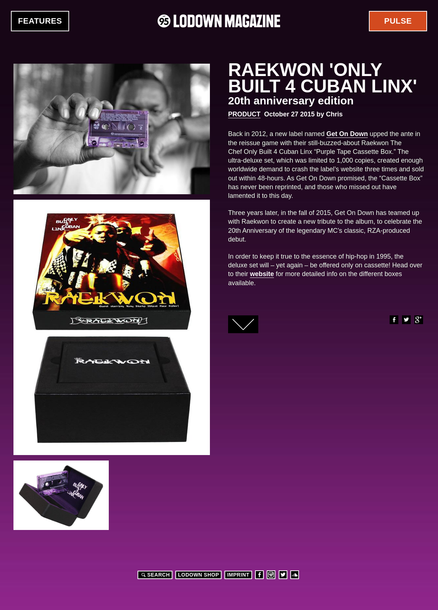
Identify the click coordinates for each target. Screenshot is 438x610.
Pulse (398, 20)
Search (154, 574)
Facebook (394, 319)
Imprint (238, 575)
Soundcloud (294, 574)
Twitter (406, 319)
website (262, 274)
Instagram (271, 574)
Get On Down (347, 133)
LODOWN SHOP (198, 575)
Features (40, 20)
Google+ (418, 319)
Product (244, 114)
